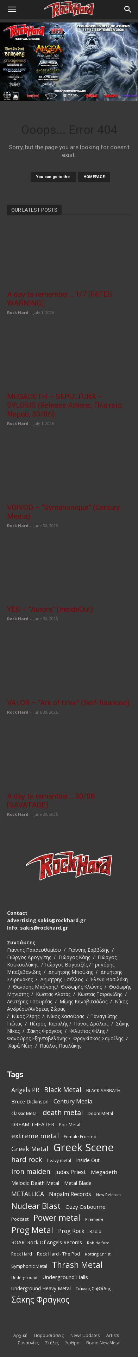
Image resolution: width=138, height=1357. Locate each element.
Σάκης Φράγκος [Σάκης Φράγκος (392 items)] (40, 1299)
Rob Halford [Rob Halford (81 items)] (98, 1242)
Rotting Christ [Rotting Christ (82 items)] (98, 1254)
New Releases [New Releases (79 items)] (108, 1194)
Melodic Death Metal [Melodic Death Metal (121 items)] (35, 1183)
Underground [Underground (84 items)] (24, 1277)
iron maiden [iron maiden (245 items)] (30, 1171)
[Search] (128, 9)
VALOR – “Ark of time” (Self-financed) (68, 703)
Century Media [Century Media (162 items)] (73, 1101)
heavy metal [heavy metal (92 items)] (59, 1160)
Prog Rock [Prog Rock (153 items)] (71, 1231)
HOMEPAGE (94, 177)
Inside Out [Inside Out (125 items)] (88, 1160)
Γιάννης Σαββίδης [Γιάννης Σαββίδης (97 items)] (93, 1289)
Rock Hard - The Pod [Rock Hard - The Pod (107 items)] (58, 1254)
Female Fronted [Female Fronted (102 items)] (80, 1136)
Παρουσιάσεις (49, 1335)
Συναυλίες (28, 1343)
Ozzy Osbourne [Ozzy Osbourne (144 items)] (85, 1206)
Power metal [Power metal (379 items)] (56, 1217)
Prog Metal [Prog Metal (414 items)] (32, 1230)
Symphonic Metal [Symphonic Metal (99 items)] (29, 1266)
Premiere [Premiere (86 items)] (94, 1219)
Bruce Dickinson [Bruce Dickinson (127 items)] (30, 1101)
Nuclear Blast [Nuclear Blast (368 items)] (36, 1206)
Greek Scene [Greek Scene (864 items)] (83, 1147)
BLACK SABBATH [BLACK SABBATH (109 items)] (103, 1090)
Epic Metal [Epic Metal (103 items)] (69, 1124)
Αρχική (20, 1335)
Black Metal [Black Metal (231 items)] (62, 1090)
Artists (112, 1335)
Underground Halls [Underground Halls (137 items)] (65, 1276)
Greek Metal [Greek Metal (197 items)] (29, 1149)
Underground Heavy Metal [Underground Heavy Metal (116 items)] (41, 1288)
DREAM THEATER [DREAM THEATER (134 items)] (32, 1124)
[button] (12, 9)
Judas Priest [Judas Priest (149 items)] (70, 1172)
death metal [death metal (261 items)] (63, 1112)
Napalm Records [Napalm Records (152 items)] (70, 1194)
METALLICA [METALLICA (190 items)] (27, 1194)
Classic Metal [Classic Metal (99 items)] (24, 1113)
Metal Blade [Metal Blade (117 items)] (78, 1183)
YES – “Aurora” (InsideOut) (50, 609)
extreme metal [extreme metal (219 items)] (35, 1135)
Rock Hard (18, 312)
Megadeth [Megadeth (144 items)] (104, 1171)
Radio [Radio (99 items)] (95, 1231)
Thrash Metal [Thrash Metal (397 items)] (77, 1264)
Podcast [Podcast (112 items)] (20, 1219)
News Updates (85, 1335)
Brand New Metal (103, 1343)
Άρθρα (72, 1343)
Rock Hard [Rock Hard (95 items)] (21, 1254)
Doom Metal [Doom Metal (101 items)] (100, 1113)
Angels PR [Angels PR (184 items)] (25, 1090)
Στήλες (52, 1343)
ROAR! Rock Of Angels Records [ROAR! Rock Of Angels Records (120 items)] (46, 1242)
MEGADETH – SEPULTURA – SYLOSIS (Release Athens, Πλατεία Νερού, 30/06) (64, 405)
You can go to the (53, 177)
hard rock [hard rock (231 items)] (26, 1159)
